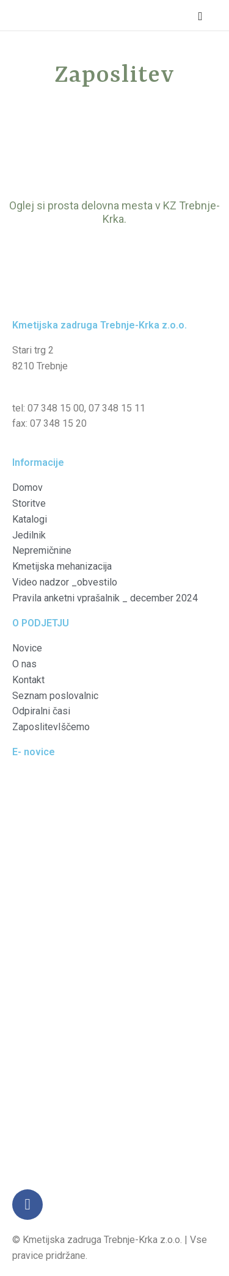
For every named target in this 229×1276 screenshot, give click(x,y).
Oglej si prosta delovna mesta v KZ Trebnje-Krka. (114, 212)
